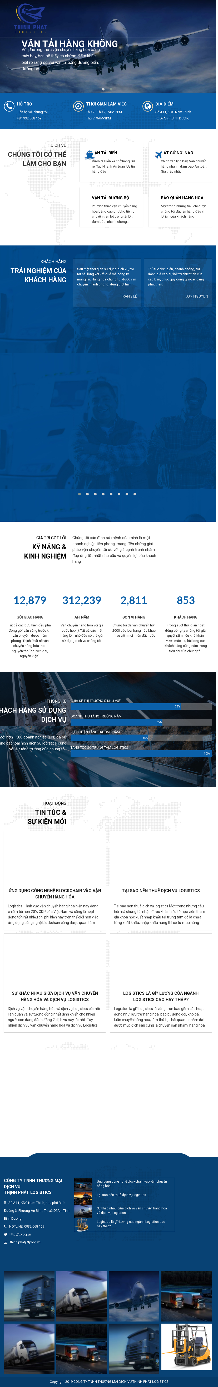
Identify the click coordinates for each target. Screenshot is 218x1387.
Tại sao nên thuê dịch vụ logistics (161, 890)
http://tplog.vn (20, 1234)
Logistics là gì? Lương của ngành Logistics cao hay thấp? (161, 996)
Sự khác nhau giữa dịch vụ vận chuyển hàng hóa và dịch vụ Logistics (55, 996)
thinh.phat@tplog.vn (25, 1242)
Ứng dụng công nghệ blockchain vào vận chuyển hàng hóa (55, 893)
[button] (104, 89)
